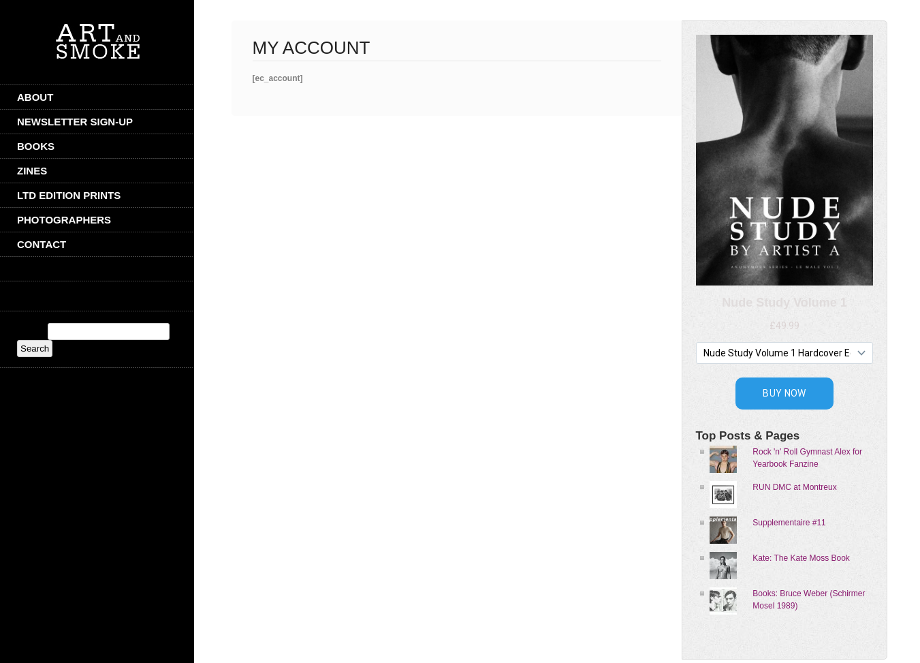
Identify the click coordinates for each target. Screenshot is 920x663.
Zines (32, 170)
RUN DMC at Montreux (794, 487)
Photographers (64, 220)
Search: (31, 332)
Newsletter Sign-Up (75, 121)
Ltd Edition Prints (69, 195)
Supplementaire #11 (788, 522)
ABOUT (35, 97)
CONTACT (41, 244)
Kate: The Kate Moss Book (801, 558)
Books (35, 146)
